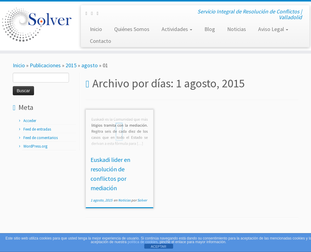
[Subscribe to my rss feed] (99, 13)
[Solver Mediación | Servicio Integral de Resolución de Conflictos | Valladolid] (36, 24)
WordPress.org (35, 146)
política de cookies (143, 242)
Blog (209, 29)
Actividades (177, 29)
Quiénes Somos (131, 29)
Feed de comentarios (40, 137)
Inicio (96, 29)
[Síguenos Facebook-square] (88, 13)
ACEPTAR (158, 246)
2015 (71, 65)
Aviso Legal (273, 29)
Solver (142, 200)
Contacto (100, 40)
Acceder (29, 120)
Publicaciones (45, 65)
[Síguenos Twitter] (94, 13)
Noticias (236, 29)
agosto (89, 65)
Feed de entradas (37, 129)
